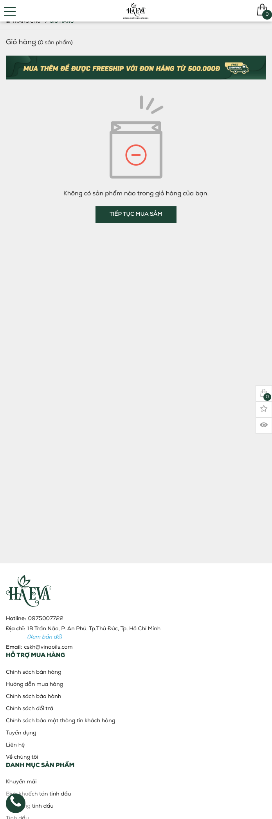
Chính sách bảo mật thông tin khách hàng (60, 721)
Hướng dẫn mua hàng (34, 684)
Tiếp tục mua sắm (136, 214)
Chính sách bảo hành (33, 697)
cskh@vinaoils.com (48, 647)
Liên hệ (15, 745)
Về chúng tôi (22, 757)
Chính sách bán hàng (33, 672)
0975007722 (45, 619)
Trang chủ (23, 21)
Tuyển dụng (21, 733)
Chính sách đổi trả (29, 709)
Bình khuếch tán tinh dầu (38, 794)
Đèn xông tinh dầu (30, 806)
